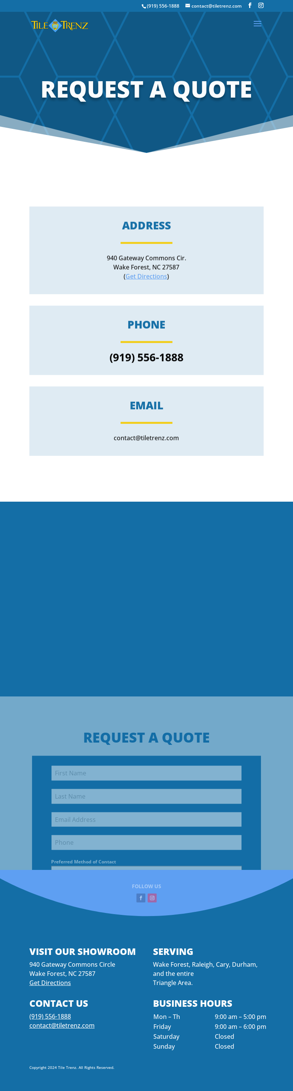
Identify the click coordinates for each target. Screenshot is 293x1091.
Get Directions (146, 323)
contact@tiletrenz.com (62, 1025)
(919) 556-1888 (163, 6)
